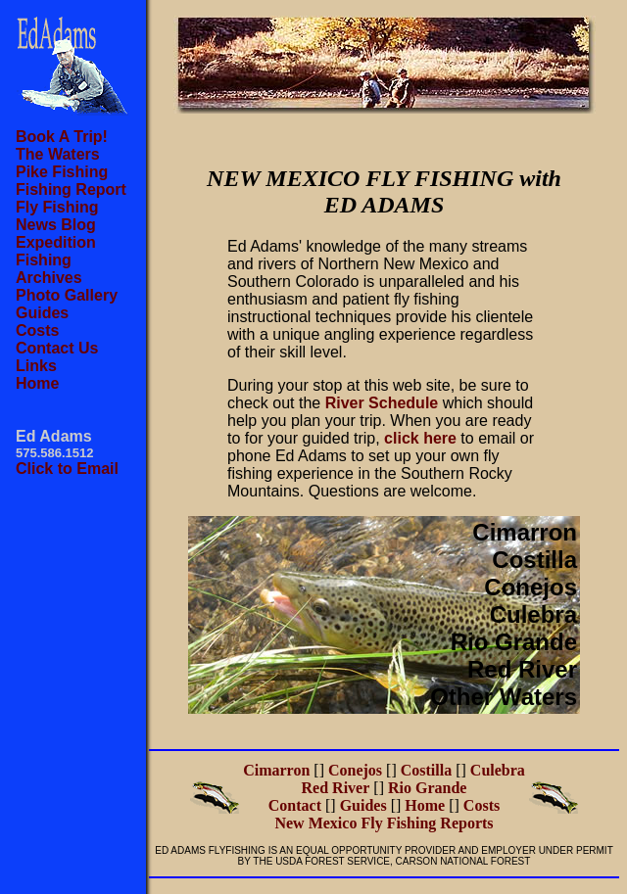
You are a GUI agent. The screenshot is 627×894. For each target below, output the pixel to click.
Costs (37, 330)
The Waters (58, 154)
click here (420, 438)
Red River (522, 669)
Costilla (534, 559)
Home (37, 383)
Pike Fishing (62, 172)
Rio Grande (514, 642)
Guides (42, 313)
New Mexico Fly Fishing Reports (383, 823)
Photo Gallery (67, 295)
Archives (49, 277)
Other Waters (503, 696)
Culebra (533, 614)
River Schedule (382, 403)
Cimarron (524, 532)
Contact (294, 805)
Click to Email (67, 468)
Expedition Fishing (56, 251)
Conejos (530, 587)
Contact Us (57, 348)
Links (36, 365)
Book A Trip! (62, 136)
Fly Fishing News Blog (57, 216)
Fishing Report (71, 189)
